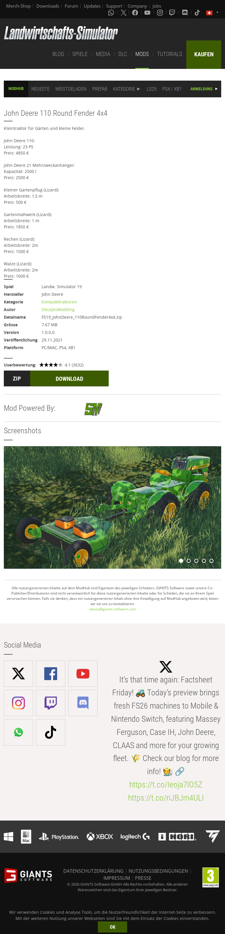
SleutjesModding (58, 309)
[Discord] (185, 12)
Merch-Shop (18, 6)
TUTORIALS (169, 54)
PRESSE (143, 878)
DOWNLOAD (69, 378)
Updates (92, 6)
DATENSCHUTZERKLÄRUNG (93, 871)
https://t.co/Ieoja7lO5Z (165, 784)
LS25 (151, 89)
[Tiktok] (197, 12)
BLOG (58, 54)
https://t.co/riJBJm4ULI (166, 798)
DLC (122, 54)
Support (114, 6)
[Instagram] (160, 12)
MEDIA (103, 54)
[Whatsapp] (111, 12)
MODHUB (16, 88)
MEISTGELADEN (70, 89)
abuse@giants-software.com (112, 609)
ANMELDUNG (201, 88)
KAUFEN (204, 54)
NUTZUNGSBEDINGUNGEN (158, 871)
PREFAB (99, 89)
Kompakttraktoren (59, 302)
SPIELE (80, 54)
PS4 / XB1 (172, 89)
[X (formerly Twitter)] (124, 12)
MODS (142, 54)
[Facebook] (135, 12)
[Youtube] (147, 12)
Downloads (47, 6)
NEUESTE (40, 89)
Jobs (157, 6)
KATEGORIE (124, 89)
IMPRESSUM (116, 878)
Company (137, 6)
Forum (71, 6)
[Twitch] (172, 12)
